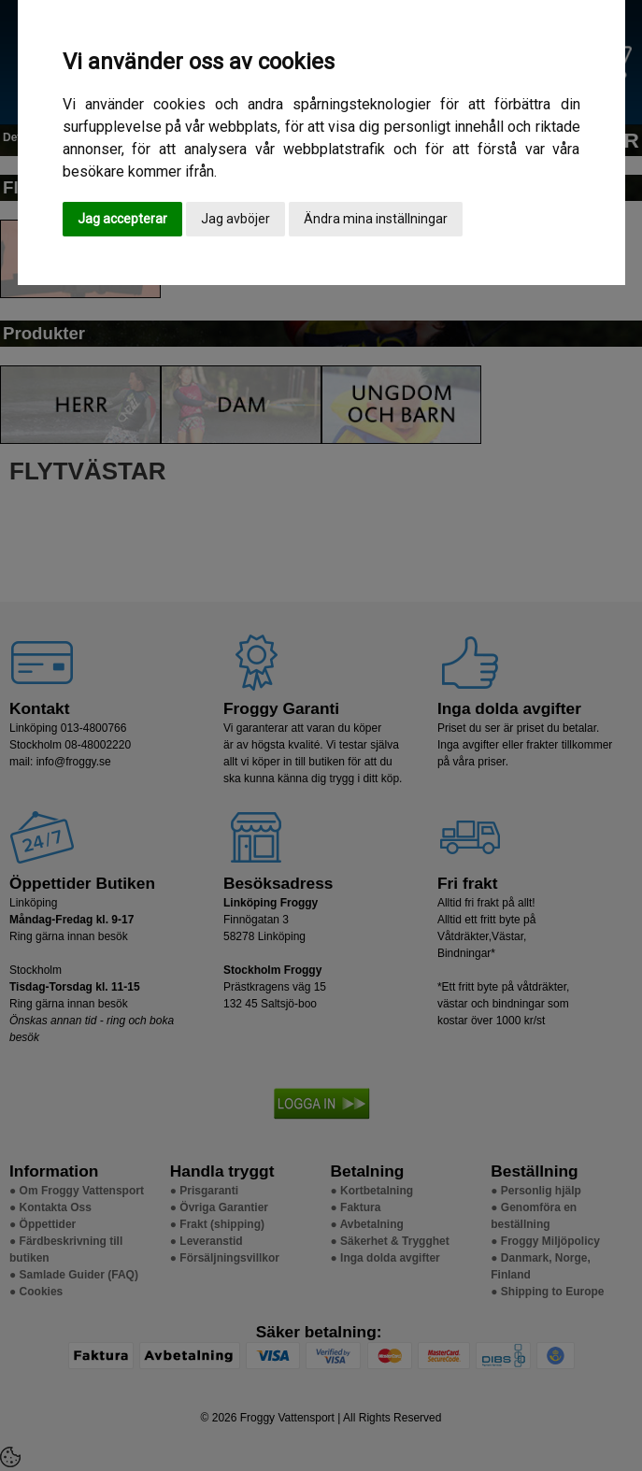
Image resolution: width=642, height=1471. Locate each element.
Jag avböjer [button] (235, 218)
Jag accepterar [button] (122, 218)
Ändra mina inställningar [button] (376, 218)
